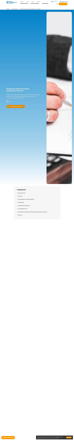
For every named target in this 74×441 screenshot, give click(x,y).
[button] (63, 4)
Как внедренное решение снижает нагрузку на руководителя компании (32, 211)
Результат (20, 215)
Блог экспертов (15, 8)
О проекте (20, 196)
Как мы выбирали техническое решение (26, 199)
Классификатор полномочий (24, 205)
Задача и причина (21, 192)
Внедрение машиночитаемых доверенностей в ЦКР (30, 8)
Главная (8, 8)
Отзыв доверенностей (22, 208)
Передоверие (21, 202)
